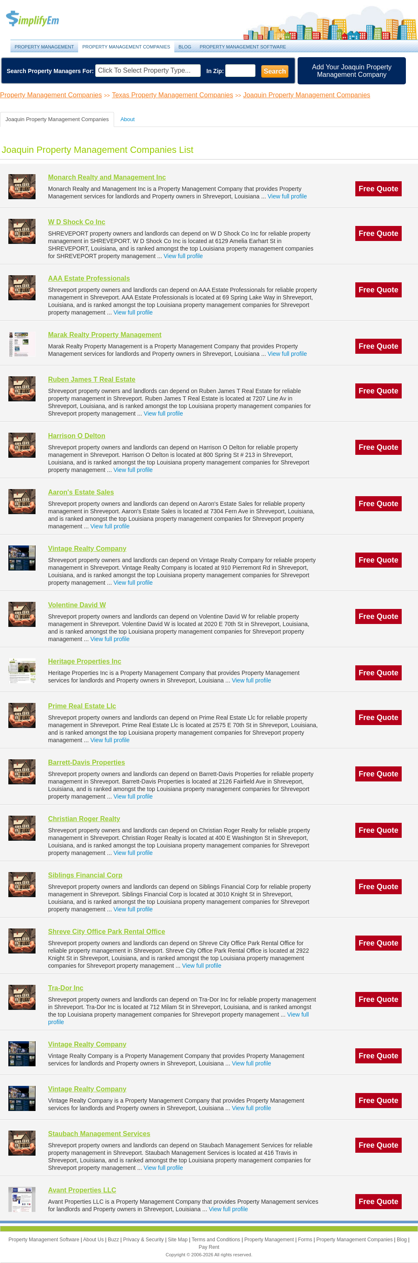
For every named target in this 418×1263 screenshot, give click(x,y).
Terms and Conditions (217, 1240)
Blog (184, 46)
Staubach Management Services (99, 1133)
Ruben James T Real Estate (91, 379)
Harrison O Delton (76, 435)
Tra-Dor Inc (65, 988)
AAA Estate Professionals (89, 278)
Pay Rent (209, 1247)
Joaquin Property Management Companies (306, 95)
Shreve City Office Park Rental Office (106, 931)
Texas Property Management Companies (172, 95)
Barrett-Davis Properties (86, 762)
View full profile (287, 196)
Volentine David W (77, 605)
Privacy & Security (144, 1240)
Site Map (178, 1240)
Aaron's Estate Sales (81, 492)
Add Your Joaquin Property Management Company (352, 70)
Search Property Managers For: (50, 71)
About (127, 119)
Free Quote (378, 189)
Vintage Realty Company (87, 548)
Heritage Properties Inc (84, 661)
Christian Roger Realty (84, 818)
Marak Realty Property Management (104, 334)
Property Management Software (243, 46)
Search (275, 71)
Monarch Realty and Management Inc (107, 177)
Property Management (42, 19)
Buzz (114, 1240)
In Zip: (215, 71)
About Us (94, 1240)
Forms (306, 1240)
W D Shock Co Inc (76, 222)
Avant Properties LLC (82, 1190)
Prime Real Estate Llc (82, 706)
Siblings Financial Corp (85, 875)
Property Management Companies (126, 46)
